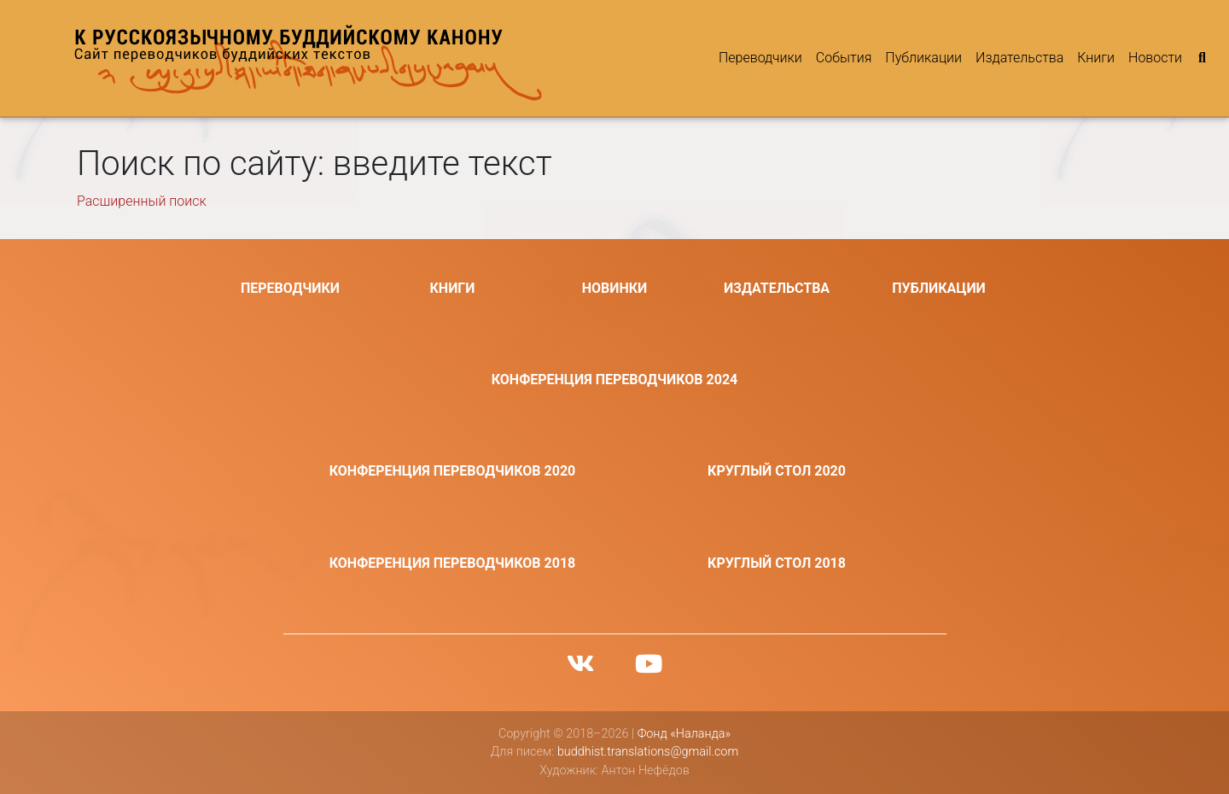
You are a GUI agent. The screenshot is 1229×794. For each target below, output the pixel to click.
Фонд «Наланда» (684, 734)
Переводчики (760, 58)
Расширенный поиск (142, 201)
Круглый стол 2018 (777, 563)
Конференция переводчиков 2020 (452, 471)
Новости (1155, 58)
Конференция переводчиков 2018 (452, 563)
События (843, 58)
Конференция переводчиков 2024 (615, 379)
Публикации (923, 58)
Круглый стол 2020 (777, 471)
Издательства (1019, 58)
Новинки (615, 288)
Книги (1096, 58)
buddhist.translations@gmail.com (647, 751)
